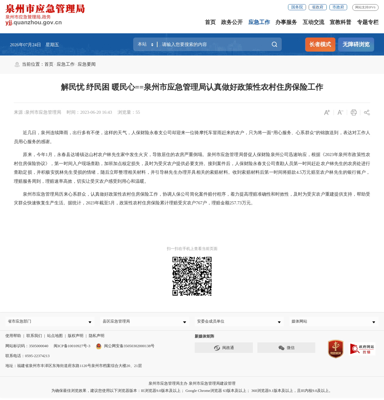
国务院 (297, 7)
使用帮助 (13, 338)
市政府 (338, 7)
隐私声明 (96, 338)
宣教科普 (340, 22)
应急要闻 (87, 64)
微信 (286, 350)
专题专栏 (368, 22)
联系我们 (34, 338)
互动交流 (313, 22)
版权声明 (75, 338)
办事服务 (286, 22)
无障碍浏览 (356, 44)
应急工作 (259, 22)
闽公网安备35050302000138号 (125, 348)
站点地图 (55, 338)
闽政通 (224, 350)
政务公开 (232, 22)
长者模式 (320, 44)
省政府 (317, 7)
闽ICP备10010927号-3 (72, 348)
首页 (210, 22)
